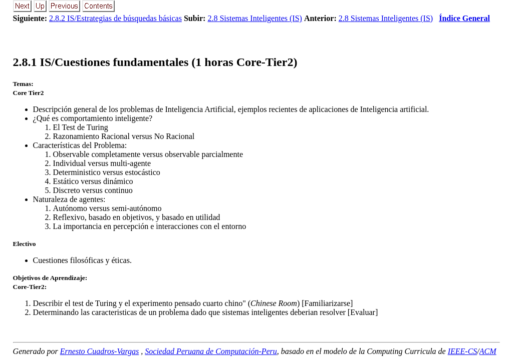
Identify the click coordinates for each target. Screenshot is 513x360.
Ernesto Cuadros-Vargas (99, 351)
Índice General (464, 18)
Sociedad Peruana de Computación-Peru (211, 351)
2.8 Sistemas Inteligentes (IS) (254, 18)
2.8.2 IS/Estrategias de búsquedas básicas (115, 18)
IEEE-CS (462, 351)
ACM (487, 351)
